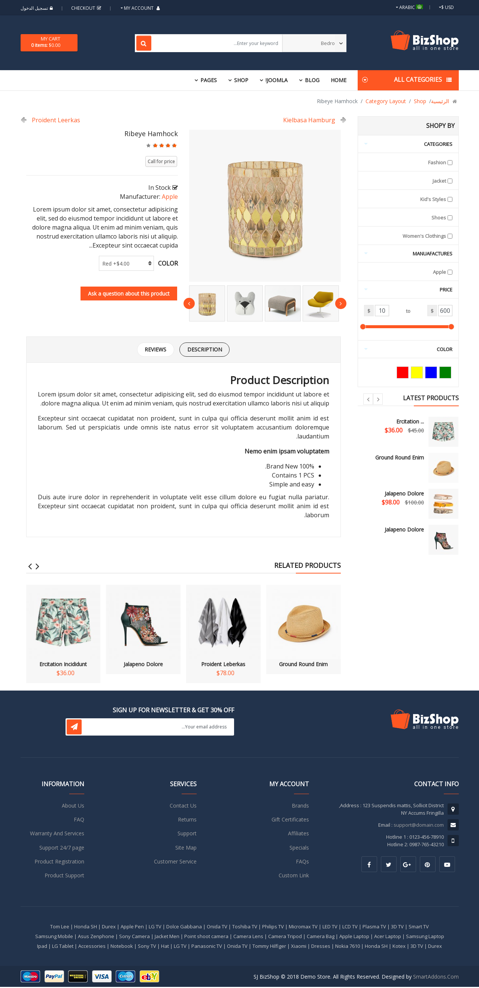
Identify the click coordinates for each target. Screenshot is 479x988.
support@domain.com (419, 826)
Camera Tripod (285, 937)
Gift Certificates (290, 820)
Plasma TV (374, 927)
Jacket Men (167, 937)
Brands (300, 806)
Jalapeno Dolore (404, 493)
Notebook (121, 947)
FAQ (79, 820)
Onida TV (217, 927)
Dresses (320, 947)
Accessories (92, 947)
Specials (299, 848)
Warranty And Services (57, 834)
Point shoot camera (206, 937)
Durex (109, 927)
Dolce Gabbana (184, 927)
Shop (241, 80)
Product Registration (59, 862)
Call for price (161, 161)
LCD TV (350, 927)
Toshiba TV (244, 927)
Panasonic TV (206, 947)
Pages (208, 80)
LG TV (155, 927)
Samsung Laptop (425, 937)
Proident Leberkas (223, 627)
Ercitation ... (410, 421)
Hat (165, 947)
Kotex (399, 947)
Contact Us (183, 806)
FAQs (302, 862)
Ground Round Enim (399, 457)
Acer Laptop (387, 937)
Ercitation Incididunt (63, 627)
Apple (170, 196)
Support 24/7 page (61, 848)
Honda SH (85, 927)
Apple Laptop (354, 937)
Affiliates (298, 834)
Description (206, 350)
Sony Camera (134, 937)
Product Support (64, 876)
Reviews (153, 350)
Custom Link (294, 876)
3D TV (397, 927)
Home (338, 80)
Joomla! (277, 80)
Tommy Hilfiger (269, 947)
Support (187, 834)
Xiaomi (298, 947)
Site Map (186, 848)
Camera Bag (320, 937)
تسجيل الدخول (38, 8)
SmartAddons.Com (436, 977)
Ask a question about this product (129, 293)
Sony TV (147, 947)
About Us (73, 806)
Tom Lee (59, 927)
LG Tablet (62, 947)
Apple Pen (132, 927)
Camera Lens (248, 937)
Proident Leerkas (56, 120)
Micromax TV (303, 927)
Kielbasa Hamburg (309, 120)
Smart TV (419, 927)
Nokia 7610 (347, 947)
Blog (312, 80)
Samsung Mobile (54, 937)
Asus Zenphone (96, 937)
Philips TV (273, 927)
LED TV (329, 927)
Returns (187, 820)
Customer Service (175, 862)
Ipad (42, 947)
